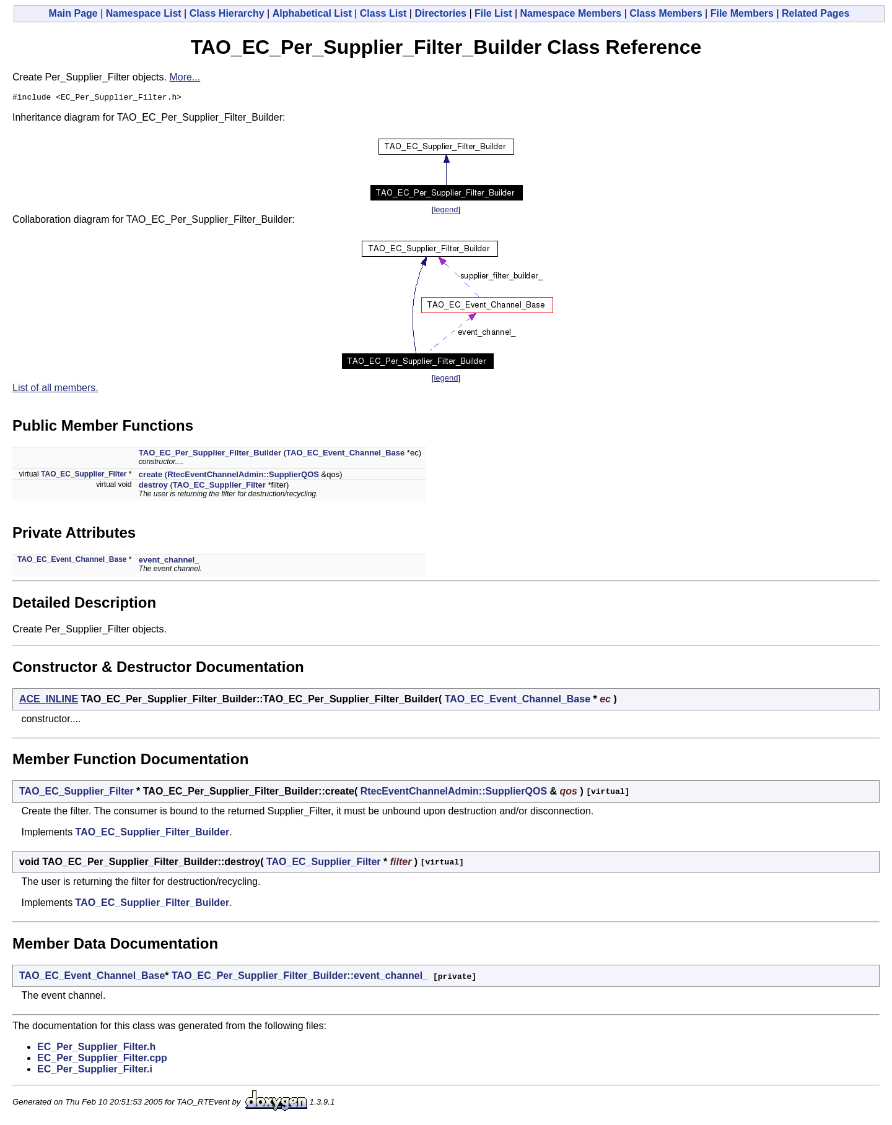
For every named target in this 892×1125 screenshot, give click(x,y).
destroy (153, 486)
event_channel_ (169, 561)
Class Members (665, 13)
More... (184, 77)
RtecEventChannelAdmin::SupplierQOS (243, 476)
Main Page (73, 13)
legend (446, 211)
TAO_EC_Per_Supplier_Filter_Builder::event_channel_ (300, 977)
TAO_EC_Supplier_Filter (83, 476)
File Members (742, 13)
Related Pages (815, 13)
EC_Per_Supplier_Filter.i (94, 1071)
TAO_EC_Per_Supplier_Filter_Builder (210, 454)
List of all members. (55, 389)
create (150, 476)
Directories (440, 13)
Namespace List (143, 13)
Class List (383, 13)
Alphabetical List (312, 13)
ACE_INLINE (48, 701)
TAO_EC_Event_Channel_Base (345, 454)
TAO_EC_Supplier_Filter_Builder (153, 834)
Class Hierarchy (227, 13)
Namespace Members (571, 13)
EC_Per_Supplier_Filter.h (96, 1048)
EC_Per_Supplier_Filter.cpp (102, 1059)
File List (493, 13)
